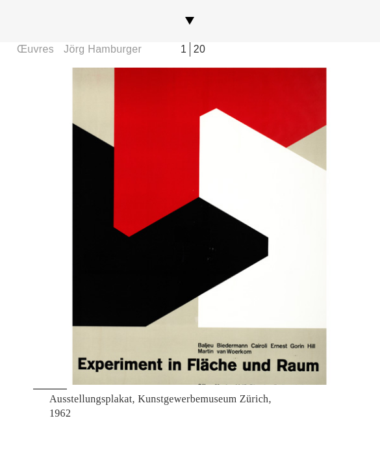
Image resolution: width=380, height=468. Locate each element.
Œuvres (35, 49)
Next (298, 226)
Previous (81, 226)
